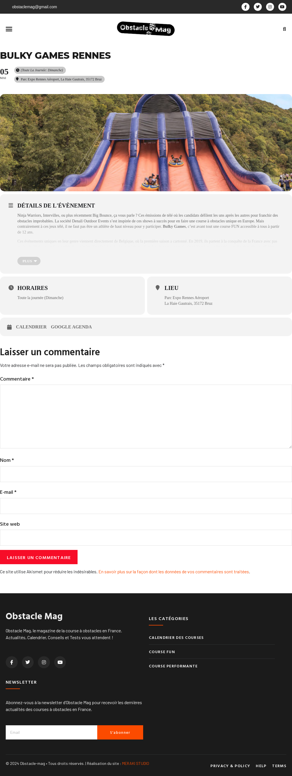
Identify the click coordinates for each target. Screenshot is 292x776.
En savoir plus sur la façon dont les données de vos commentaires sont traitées (173, 571)
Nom (7, 460)
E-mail (8, 492)
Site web (10, 524)
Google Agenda (71, 326)
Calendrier (31, 326)
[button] (9, 29)
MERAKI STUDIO (135, 763)
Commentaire (17, 379)
